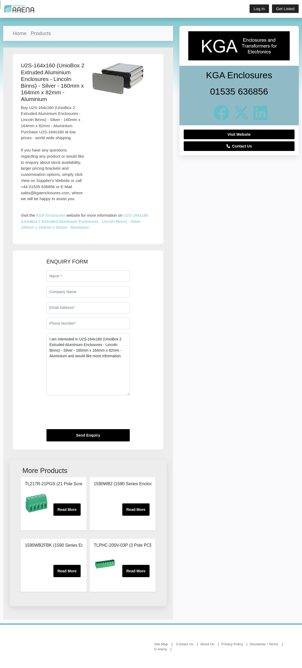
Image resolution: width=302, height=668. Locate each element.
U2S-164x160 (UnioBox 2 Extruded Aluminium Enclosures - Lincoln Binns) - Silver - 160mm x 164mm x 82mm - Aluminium (84, 221)
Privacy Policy (232, 644)
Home (19, 33)
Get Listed (285, 8)
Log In (259, 8)
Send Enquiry (88, 435)
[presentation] (87, 414)
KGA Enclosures (50, 215)
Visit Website (239, 134)
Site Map (161, 644)
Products (41, 33)
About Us (207, 644)
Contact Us (239, 146)
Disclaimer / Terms (264, 644)
